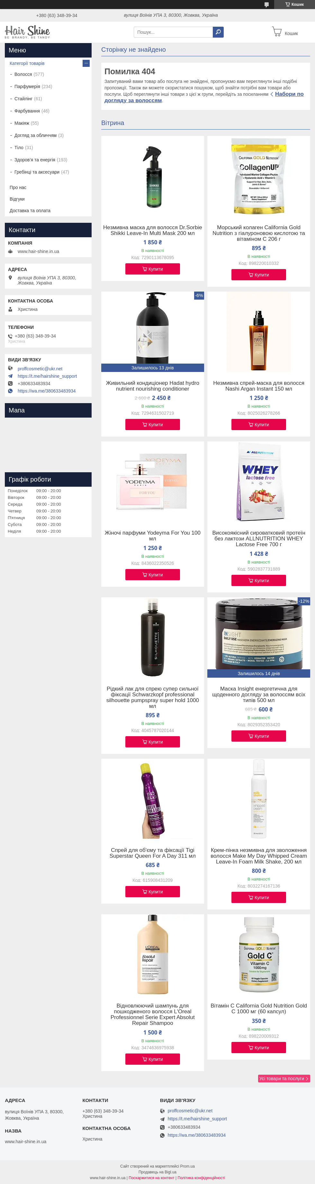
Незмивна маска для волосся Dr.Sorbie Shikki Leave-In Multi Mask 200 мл (152, 230)
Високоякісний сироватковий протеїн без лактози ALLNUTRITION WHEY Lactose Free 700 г (258, 538)
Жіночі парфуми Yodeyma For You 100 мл (153, 536)
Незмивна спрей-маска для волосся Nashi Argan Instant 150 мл (258, 386)
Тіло (18, 147)
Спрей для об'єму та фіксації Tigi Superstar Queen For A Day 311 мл (153, 853)
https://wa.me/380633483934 (47, 390)
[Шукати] (218, 32)
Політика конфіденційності (201, 1178)
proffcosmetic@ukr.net (40, 368)
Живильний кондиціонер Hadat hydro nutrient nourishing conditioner (152, 386)
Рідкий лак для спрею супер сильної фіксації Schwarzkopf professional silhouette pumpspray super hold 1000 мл (152, 697)
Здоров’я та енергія (34, 159)
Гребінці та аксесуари (36, 172)
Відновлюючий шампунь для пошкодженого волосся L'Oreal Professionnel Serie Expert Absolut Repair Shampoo (153, 1014)
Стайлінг (23, 98)
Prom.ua (187, 1166)
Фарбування (27, 110)
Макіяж (21, 123)
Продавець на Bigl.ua (157, 1172)
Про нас (18, 187)
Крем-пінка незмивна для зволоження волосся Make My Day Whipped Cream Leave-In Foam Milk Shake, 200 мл (259, 856)
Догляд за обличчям (35, 135)
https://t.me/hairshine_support (47, 376)
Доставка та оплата (30, 210)
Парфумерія (27, 86)
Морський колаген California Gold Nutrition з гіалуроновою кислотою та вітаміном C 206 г (258, 233)
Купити (155, 269)
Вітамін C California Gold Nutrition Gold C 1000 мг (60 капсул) (259, 1009)
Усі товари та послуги (281, 1078)
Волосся (23, 74)
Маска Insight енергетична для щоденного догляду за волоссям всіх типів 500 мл (258, 694)
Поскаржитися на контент (151, 1178)
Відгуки (17, 199)
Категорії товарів (27, 63)
